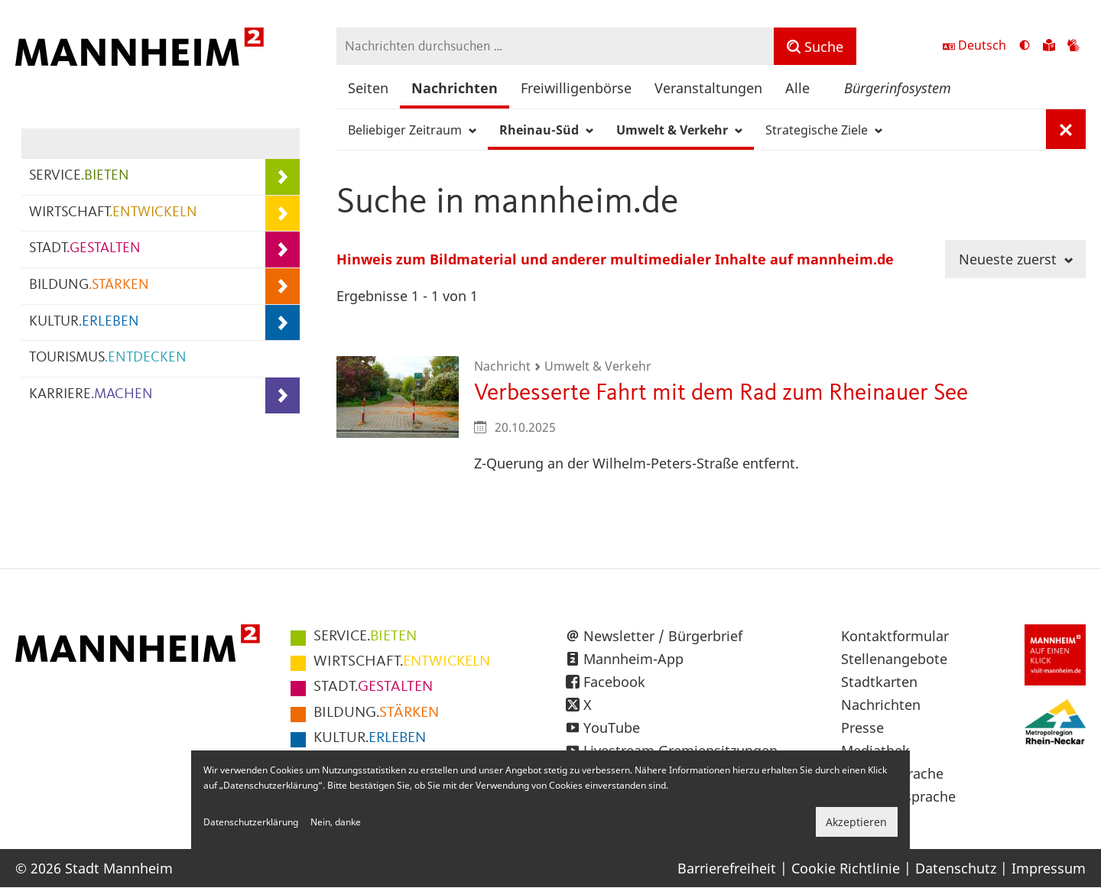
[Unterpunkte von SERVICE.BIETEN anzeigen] (282, 177)
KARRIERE (91, 394)
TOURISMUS (108, 358)
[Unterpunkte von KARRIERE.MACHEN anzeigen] (282, 395)
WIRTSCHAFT (113, 213)
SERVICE (79, 176)
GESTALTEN (373, 687)
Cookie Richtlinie (845, 868)
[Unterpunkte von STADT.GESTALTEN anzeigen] (282, 249)
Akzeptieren (856, 822)
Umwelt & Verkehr (679, 130)
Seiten (368, 88)
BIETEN (365, 636)
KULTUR (84, 322)
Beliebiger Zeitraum (412, 130)
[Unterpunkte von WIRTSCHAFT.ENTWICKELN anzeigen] (282, 214)
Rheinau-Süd (546, 130)
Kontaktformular (895, 636)
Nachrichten (454, 88)
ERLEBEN (369, 738)
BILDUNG (89, 285)
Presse (862, 727)
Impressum (1049, 868)
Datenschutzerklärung (250, 821)
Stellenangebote (894, 659)
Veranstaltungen (708, 88)
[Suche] (815, 46)
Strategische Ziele (823, 130)
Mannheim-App (633, 659)
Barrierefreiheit (726, 868)
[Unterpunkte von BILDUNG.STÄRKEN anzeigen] (282, 286)
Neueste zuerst (1016, 259)
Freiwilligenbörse (576, 88)
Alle (797, 88)
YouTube (611, 727)
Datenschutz (955, 868)
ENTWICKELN (401, 661)
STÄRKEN (376, 713)
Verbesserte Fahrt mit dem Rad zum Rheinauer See (721, 393)
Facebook (614, 681)
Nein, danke (335, 821)
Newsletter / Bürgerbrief (662, 636)
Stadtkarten (879, 681)
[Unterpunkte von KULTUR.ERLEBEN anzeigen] (282, 323)
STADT (85, 248)
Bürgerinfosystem (897, 88)
